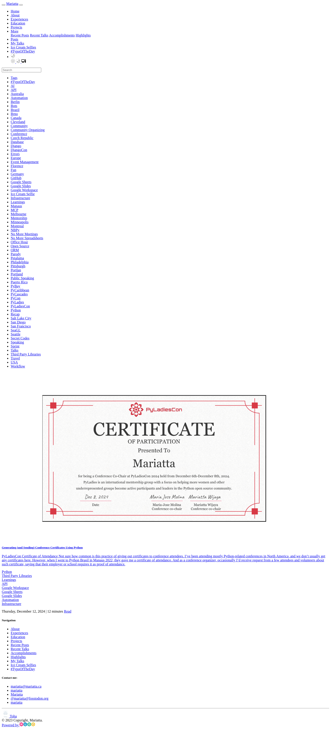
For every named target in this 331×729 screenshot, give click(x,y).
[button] (13, 57)
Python (7, 572)
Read (67, 611)
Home (15, 11)
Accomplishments (62, 35)
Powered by (18, 725)
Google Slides (12, 596)
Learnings (9, 580)
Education (18, 23)
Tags (14, 78)
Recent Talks (39, 35)
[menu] (21, 5)
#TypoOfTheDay (23, 51)
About (15, 15)
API (5, 584)
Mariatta (12, 4)
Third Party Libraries (17, 576)
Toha (9, 716)
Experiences (19, 19)
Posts (14, 39)
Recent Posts (20, 35)
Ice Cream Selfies (23, 47)
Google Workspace (15, 588)
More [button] (15, 31)
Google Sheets (12, 592)
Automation (10, 600)
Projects (16, 27)
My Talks (17, 43)
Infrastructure (11, 604)
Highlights (83, 35)
